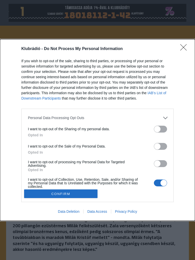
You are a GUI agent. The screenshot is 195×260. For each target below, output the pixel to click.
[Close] (185, 49)
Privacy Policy (126, 211)
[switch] (160, 129)
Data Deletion (68, 211)
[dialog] (97, 130)
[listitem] (97, 118)
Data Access (97, 211)
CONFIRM (60, 194)
